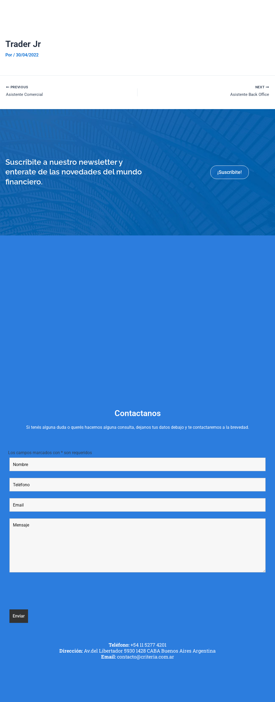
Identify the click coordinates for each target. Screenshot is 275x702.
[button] (267, 11)
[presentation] (50, 592)
